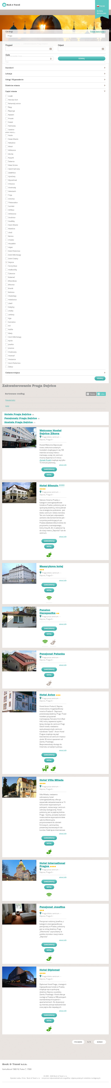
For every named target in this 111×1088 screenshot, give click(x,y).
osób (7, 55)
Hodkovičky (12, 270)
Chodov (11, 240)
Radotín (11, 115)
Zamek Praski (45, 460)
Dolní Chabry (13, 258)
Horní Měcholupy (14, 337)
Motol (10, 146)
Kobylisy (11, 307)
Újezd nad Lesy (14, 169)
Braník (10, 288)
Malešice (11, 228)
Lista (102, 394)
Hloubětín (12, 243)
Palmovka (12, 126)
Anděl (10, 96)
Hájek (10, 247)
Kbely (10, 333)
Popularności (10, 400)
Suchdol (11, 206)
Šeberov (11, 161)
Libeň (10, 303)
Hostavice (12, 359)
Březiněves (12, 281)
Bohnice (11, 292)
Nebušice (11, 143)
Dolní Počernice (14, 251)
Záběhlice (12, 173)
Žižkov (10, 367)
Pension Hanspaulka (47, 612)
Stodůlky (11, 221)
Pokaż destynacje (98, 31)
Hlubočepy (12, 296)
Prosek (10, 118)
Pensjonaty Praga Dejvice (20, 418)
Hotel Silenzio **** (52, 485)
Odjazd (61, 45)
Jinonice (11, 348)
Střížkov (11, 210)
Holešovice (12, 299)
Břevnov (11, 285)
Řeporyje (11, 111)
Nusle (10, 135)
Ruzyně (11, 158)
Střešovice (12, 214)
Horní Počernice (14, 363)
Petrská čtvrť (13, 100)
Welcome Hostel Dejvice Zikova (50, 432)
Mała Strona (13, 165)
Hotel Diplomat (50, 970)
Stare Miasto (13, 225)
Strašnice (11, 217)
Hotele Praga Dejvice (17, 414)
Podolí (10, 122)
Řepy (10, 107)
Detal (49, 475)
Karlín (10, 341)
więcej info (62, 465)
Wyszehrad (12, 180)
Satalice (11, 129)
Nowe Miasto (13, 139)
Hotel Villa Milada (51, 780)
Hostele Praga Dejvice (18, 422)
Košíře (10, 329)
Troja (10, 195)
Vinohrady (12, 187)
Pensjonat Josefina (52, 907)
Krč (9, 326)
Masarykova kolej (51, 566)
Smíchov (11, 199)
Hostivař (11, 356)
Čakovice (11, 273)
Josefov (11, 344)
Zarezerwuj (49, 469)
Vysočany (11, 176)
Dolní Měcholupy (14, 255)
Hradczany (12, 352)
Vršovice (11, 184)
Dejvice (11, 262)
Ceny (7, 406)
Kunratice (12, 322)
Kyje (9, 318)
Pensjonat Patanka (52, 654)
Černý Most (12, 266)
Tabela (92, 394)
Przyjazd (8, 45)
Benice (10, 236)
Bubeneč (11, 277)
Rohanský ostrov (14, 103)
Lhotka (10, 311)
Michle (10, 154)
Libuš (10, 232)
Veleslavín (12, 191)
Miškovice (12, 150)
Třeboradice (13, 202)
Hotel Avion (47, 695)
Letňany (11, 314)
